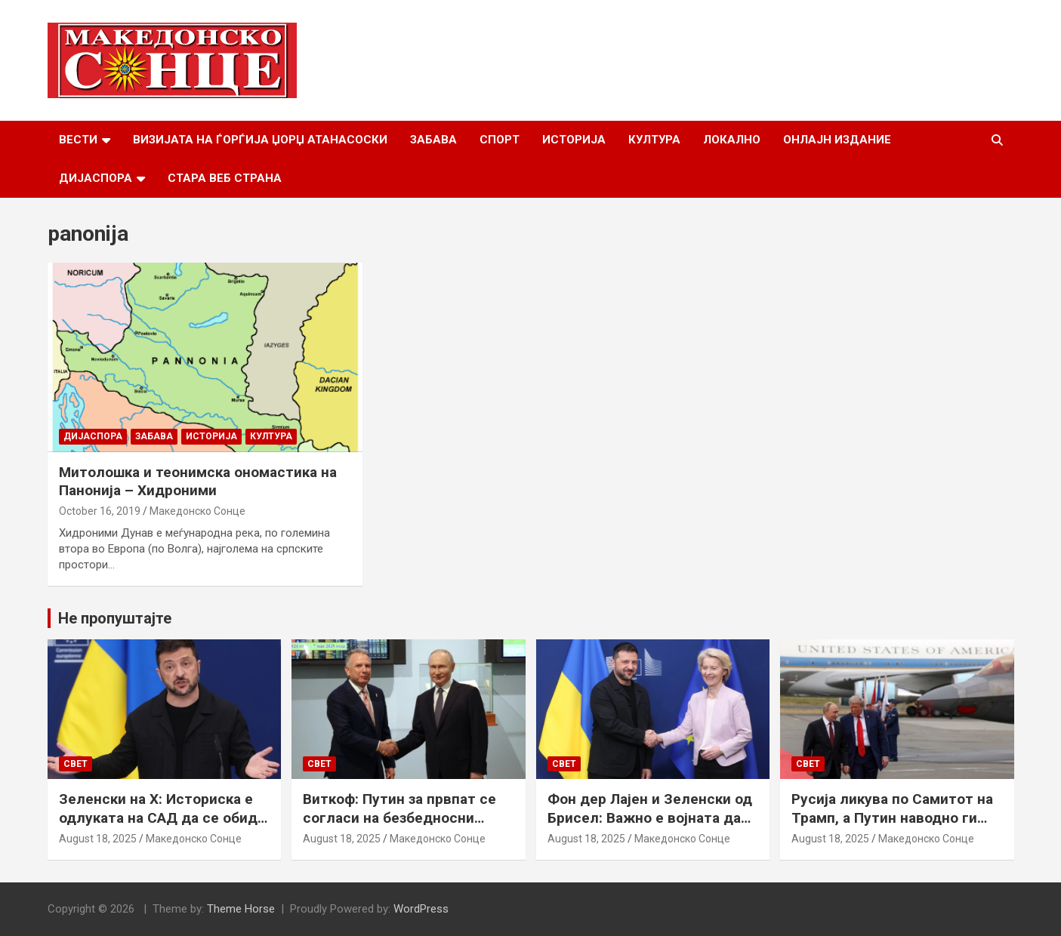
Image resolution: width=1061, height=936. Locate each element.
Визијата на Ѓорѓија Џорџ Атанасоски (260, 139)
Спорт (500, 139)
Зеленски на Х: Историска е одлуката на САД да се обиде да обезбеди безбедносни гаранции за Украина (162, 827)
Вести (78, 139)
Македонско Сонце (197, 511)
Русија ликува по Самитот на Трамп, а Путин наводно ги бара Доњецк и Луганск (892, 817)
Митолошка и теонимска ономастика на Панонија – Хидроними (198, 481)
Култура (654, 139)
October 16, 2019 (99, 511)
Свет (75, 764)
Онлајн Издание (837, 139)
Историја (574, 139)
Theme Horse (241, 909)
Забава (433, 139)
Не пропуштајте (114, 618)
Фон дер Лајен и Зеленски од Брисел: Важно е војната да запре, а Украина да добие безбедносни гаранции (649, 827)
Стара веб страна (225, 178)
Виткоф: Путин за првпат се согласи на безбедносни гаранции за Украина (399, 817)
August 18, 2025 (98, 839)
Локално (731, 139)
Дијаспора (95, 178)
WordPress (421, 909)
